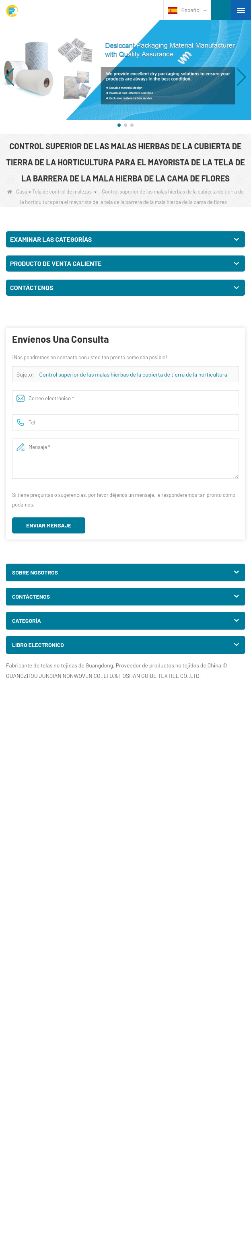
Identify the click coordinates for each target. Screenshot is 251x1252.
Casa (17, 191)
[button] (119, 125)
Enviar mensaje (48, 525)
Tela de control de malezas (62, 191)
